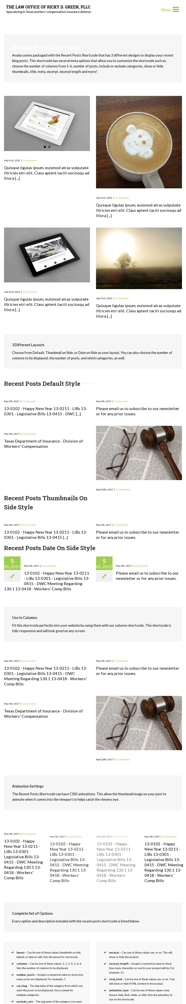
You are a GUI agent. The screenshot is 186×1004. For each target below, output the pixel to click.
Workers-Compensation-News (132, 483)
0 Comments (30, 160)
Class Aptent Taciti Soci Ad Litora (44, 286)
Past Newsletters (116, 395)
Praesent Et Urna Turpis (33, 154)
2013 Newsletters (24, 395)
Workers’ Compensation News (40, 428)
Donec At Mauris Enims (124, 192)
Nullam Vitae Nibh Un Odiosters (135, 292)
